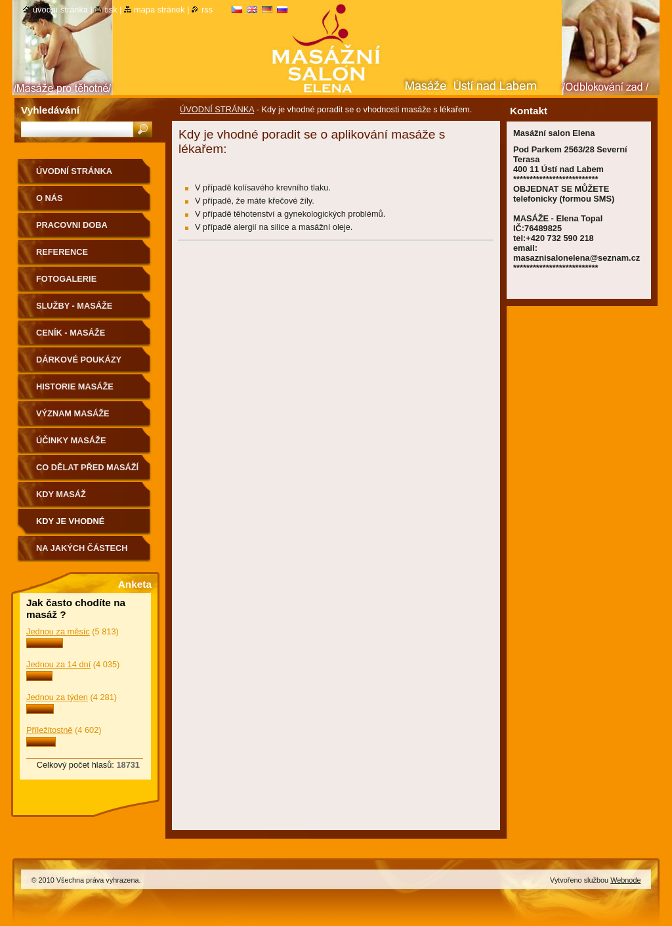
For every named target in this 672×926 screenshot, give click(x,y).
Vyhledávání (50, 110)
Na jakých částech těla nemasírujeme (82, 552)
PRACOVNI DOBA (72, 225)
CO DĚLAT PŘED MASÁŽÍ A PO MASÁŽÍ (87, 471)
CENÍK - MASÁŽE (70, 333)
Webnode (625, 880)
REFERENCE (62, 252)
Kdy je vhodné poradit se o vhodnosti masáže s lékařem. (84, 525)
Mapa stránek (159, 9)
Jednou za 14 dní (58, 664)
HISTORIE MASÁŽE (75, 386)
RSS (207, 9)
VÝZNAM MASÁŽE (73, 413)
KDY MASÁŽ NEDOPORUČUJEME (77, 498)
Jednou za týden (57, 697)
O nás (49, 198)
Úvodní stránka (60, 9)
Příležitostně (49, 730)
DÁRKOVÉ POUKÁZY (78, 359)
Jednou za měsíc (58, 631)
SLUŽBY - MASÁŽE (74, 306)
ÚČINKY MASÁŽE (71, 440)
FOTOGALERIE (66, 279)
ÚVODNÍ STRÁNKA (217, 109)
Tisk (110, 9)
